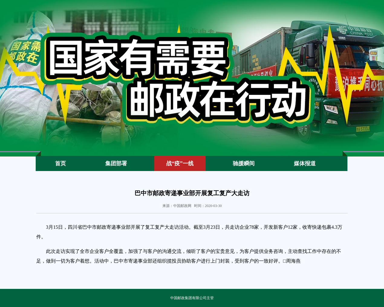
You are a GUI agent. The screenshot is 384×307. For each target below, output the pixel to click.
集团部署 (116, 163)
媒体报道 (305, 163)
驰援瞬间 (244, 163)
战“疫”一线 (180, 163)
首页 (60, 163)
